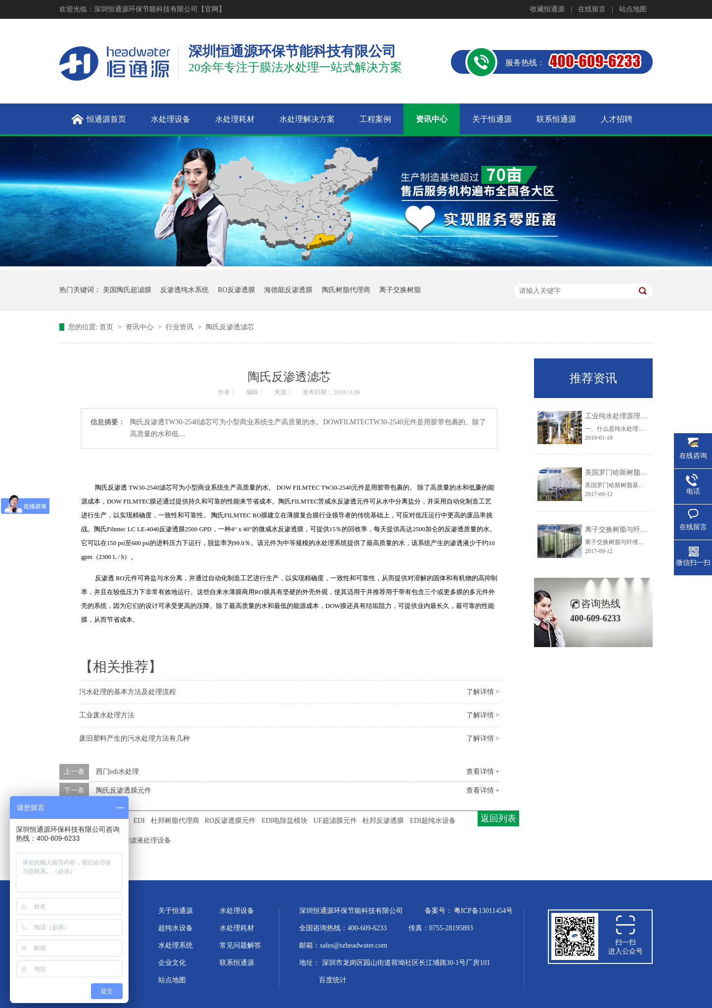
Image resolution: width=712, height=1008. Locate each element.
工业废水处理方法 (106, 715)
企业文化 (172, 962)
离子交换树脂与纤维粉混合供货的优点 (644, 529)
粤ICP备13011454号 (483, 910)
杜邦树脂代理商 (175, 820)
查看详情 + (482, 771)
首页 (107, 327)
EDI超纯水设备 (433, 820)
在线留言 (592, 9)
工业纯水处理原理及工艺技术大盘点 (640, 416)
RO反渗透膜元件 (230, 820)
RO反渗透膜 (236, 290)
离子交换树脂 (400, 290)
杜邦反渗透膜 (383, 820)
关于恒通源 (175, 910)
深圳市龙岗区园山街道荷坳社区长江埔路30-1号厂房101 (406, 962)
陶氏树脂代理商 (346, 290)
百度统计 (333, 980)
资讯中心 (140, 327)
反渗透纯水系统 (184, 290)
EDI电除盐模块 (285, 820)
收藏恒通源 (547, 9)
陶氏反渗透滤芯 (230, 327)
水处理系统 (175, 945)
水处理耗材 (237, 928)
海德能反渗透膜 (288, 290)
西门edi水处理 (117, 771)
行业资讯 (180, 327)
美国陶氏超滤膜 (127, 290)
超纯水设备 (175, 928)
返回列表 (498, 818)
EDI (139, 820)
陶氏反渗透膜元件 (123, 790)
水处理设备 (237, 910)
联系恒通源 (237, 962)
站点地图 (633, 9)
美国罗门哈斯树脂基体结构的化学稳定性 (647, 472)
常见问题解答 (240, 945)
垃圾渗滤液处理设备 (140, 840)
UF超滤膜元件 (335, 820)
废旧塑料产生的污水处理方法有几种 (134, 738)
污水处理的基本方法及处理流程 (127, 692)
